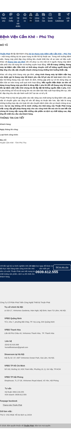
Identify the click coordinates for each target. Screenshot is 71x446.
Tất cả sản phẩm (18, 22)
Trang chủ (3, 19)
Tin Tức (43, 19)
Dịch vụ (25, 19)
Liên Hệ (68, 19)
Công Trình (37, 19)
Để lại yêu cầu (62, 267)
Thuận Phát (29, 425)
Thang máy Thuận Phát (12, 405)
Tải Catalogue (59, 19)
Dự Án (31, 19)
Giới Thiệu (11, 19)
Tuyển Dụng (50, 19)
